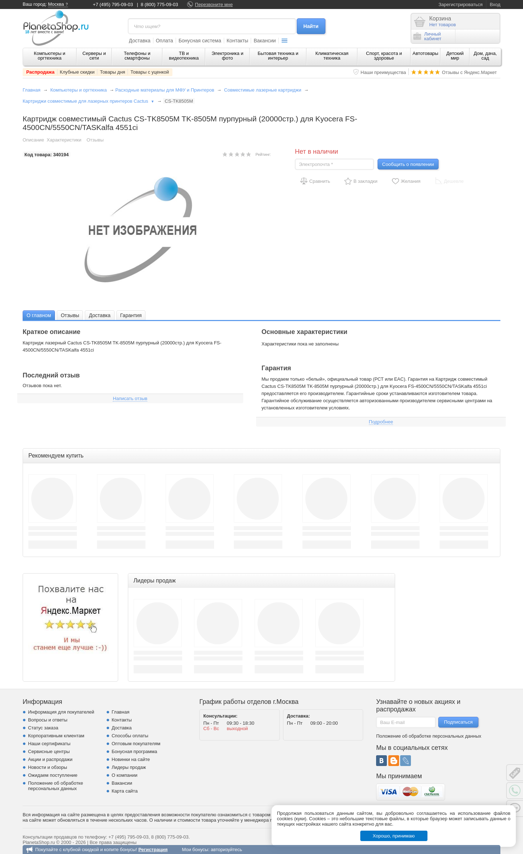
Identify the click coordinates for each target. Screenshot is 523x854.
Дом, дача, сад (485, 56)
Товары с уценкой (149, 72)
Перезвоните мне (214, 4)
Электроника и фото (228, 56)
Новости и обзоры (47, 767)
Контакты (237, 40)
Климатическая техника (331, 56)
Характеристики (64, 140)
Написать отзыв (130, 398)
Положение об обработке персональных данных (55, 785)
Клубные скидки (77, 72)
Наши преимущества (383, 72)
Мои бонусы (195, 849)
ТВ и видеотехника (184, 56)
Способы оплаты (130, 735)
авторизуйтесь (226, 849)
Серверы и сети (94, 56)
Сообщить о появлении (408, 164)
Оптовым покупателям (136, 743)
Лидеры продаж (129, 767)
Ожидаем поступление (53, 775)
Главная (31, 90)
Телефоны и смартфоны (137, 56)
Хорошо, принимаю (394, 836)
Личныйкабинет (427, 36)
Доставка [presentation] (99, 315)
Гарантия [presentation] (131, 315)
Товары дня (112, 72)
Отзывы (95, 140)
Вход (495, 4)
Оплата (164, 40)
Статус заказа (43, 727)
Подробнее (381, 421)
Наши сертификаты (49, 743)
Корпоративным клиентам (56, 735)
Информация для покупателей (61, 712)
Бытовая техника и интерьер (278, 56)
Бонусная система (200, 40)
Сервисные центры (49, 751)
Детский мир (455, 56)
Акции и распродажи (50, 759)
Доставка (140, 40)
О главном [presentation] (39, 315)
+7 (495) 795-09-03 (113, 4)
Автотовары (426, 53)
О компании (125, 775)
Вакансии (265, 40)
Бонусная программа (134, 751)
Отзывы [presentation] (70, 315)
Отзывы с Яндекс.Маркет (469, 72)
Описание (33, 140)
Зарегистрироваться (461, 4)
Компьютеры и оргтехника (49, 56)
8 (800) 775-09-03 (159, 4)
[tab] (39, 315)
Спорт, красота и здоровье (384, 56)
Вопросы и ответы (47, 720)
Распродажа (40, 72)
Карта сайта (125, 791)
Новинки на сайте (131, 759)
